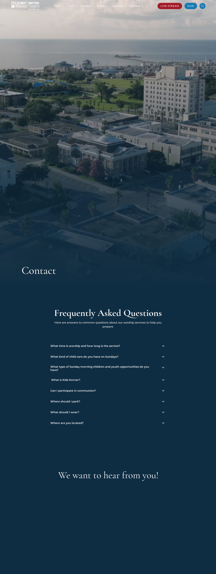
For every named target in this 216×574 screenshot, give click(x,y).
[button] (58, 6)
